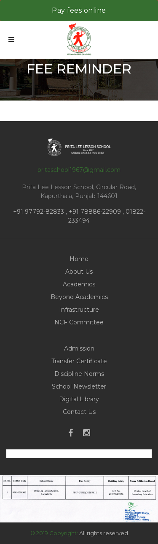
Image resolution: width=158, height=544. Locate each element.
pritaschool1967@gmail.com (79, 170)
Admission (79, 348)
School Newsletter (79, 386)
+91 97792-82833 (39, 211)
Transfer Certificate (79, 361)
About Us (79, 271)
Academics (79, 284)
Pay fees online (79, 10)
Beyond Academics (79, 297)
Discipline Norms (79, 374)
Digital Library (79, 399)
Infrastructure (79, 309)
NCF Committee (79, 322)
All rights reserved (103, 533)
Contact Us (79, 412)
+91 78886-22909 (95, 211)
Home (79, 259)
